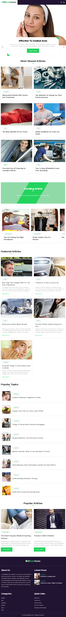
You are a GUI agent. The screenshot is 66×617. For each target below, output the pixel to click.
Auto (2, 607)
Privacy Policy (38, 602)
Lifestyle (3, 602)
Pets (2, 610)
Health (3, 597)
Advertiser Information (40, 607)
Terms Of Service (38, 605)
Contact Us (37, 599)
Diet (2, 599)
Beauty (3, 605)
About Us (36, 597)
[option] (15, 226)
